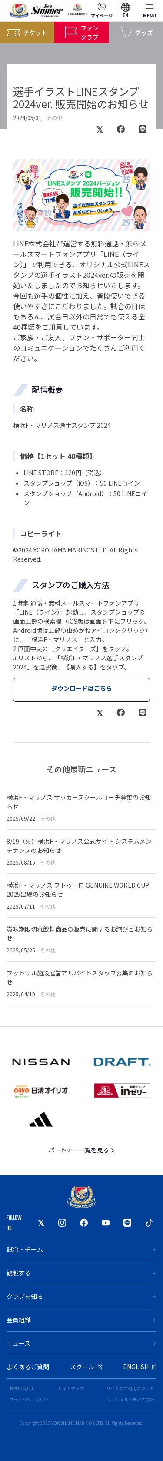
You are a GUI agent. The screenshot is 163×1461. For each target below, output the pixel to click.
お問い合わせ (22, 1388)
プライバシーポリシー (31, 1399)
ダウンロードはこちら (81, 688)
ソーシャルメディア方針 (130, 1399)
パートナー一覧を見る (81, 1149)
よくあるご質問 (28, 1366)
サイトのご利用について (130, 1388)
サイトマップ (71, 1388)
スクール (86, 1366)
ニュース (81, 1343)
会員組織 (81, 1319)
